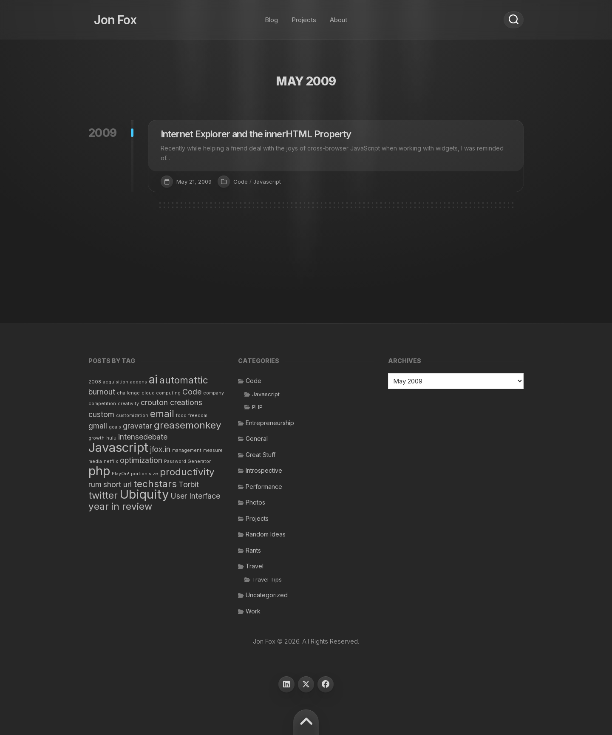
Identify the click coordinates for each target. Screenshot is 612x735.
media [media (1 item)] (95, 461)
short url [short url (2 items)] (117, 484)
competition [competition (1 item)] (102, 403)
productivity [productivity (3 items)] (187, 471)
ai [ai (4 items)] (153, 379)
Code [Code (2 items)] (191, 391)
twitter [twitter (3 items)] (103, 495)
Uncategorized (267, 595)
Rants (253, 550)
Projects (304, 17)
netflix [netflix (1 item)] (111, 461)
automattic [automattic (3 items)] (183, 380)
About (338, 17)
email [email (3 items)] (162, 413)
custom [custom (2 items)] (101, 414)
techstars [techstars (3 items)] (155, 483)
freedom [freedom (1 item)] (197, 415)
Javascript (267, 181)
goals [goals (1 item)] (115, 427)
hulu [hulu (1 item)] (111, 438)
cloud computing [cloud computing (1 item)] (161, 393)
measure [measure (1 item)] (213, 450)
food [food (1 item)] (181, 415)
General (257, 438)
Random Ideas (266, 534)
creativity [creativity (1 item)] (128, 403)
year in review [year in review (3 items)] (120, 506)
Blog (271, 17)
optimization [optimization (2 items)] (141, 460)
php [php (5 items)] (99, 470)
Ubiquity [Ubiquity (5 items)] (144, 494)
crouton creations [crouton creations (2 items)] (171, 402)
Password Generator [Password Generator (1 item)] (187, 461)
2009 (102, 132)
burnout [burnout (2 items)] (101, 391)
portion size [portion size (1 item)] (144, 474)
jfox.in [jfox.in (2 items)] (160, 449)
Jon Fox (109, 17)
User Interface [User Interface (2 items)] (195, 495)
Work (253, 611)
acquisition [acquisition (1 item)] (115, 382)
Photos (255, 502)
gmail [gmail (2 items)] (97, 425)
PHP (257, 406)
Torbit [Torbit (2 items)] (188, 484)
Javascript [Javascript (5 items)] (118, 447)
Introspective (264, 470)
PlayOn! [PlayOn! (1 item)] (120, 474)
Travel (255, 566)
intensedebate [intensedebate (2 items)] (142, 436)
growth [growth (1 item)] (96, 438)
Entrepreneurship (270, 422)
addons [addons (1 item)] (138, 382)
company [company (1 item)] (213, 393)
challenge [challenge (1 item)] (128, 393)
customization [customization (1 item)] (132, 415)
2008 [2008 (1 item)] (94, 382)
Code (240, 181)
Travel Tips (267, 579)
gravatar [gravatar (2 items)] (137, 425)
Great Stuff (260, 454)
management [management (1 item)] (186, 450)
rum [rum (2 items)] (95, 484)
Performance (264, 486)
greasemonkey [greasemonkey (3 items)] (187, 425)
